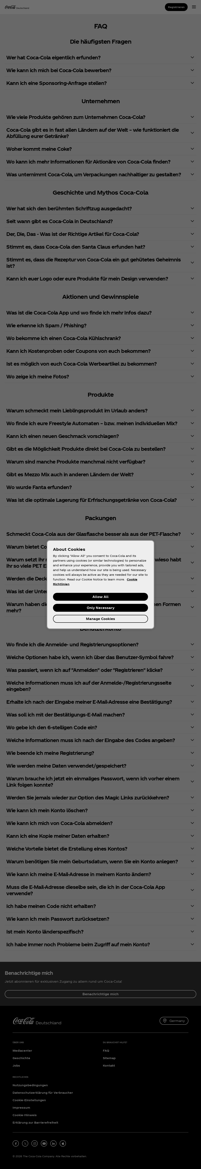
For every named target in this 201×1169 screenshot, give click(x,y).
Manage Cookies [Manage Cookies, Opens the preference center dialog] (100, 619)
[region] (100, 584)
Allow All (100, 597)
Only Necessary (100, 608)
